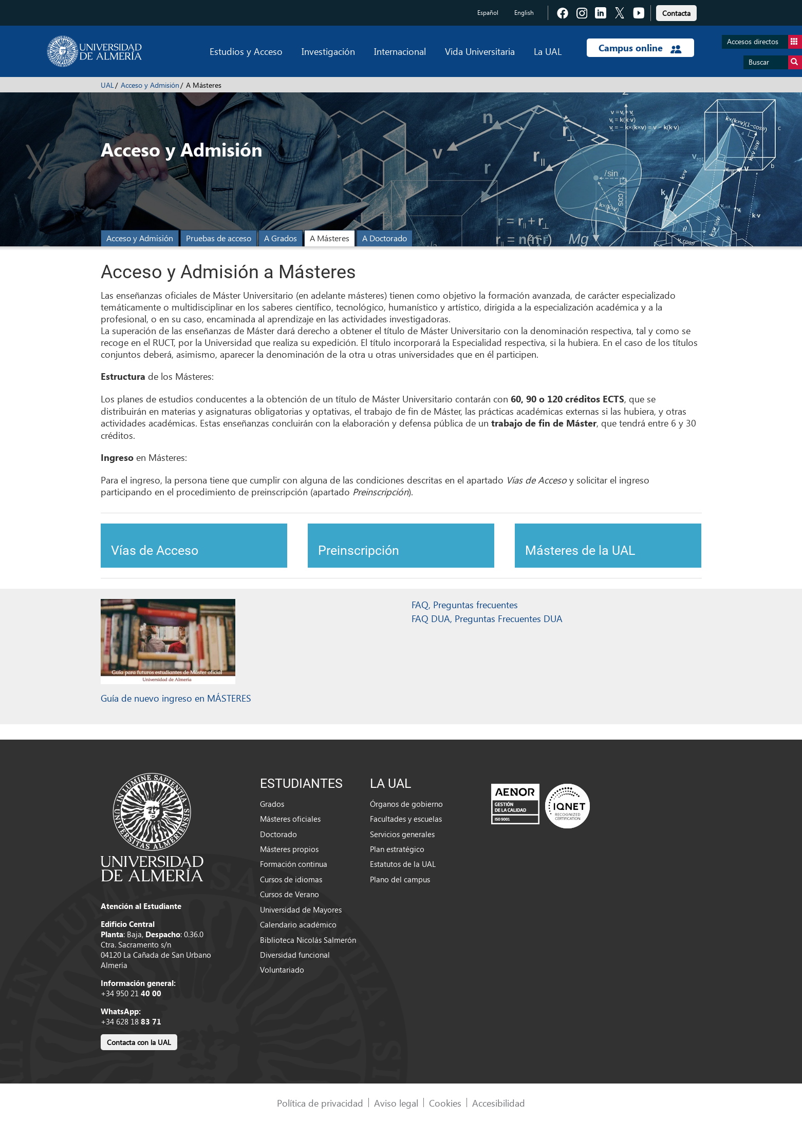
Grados (272, 804)
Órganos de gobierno (406, 804)
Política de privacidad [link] (320, 1102)
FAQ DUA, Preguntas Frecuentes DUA (487, 618)
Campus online (640, 48)
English (524, 12)
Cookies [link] (445, 1102)
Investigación (328, 51)
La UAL (548, 51)
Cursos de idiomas (291, 879)
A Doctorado (384, 238)
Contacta (676, 13)
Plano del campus (400, 879)
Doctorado (278, 834)
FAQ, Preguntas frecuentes (465, 604)
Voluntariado (282, 969)
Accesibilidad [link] (498, 1102)
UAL (107, 85)
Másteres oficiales (290, 819)
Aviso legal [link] (396, 1102)
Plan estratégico (397, 849)
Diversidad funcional (295, 955)
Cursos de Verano (289, 894)
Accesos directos (764, 42)
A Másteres (329, 238)
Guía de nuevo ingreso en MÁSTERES (176, 697)
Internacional (400, 51)
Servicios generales (402, 834)
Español (487, 12)
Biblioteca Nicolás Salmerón (308, 940)
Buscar (775, 62)
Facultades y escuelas (406, 819)
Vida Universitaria (480, 51)
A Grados (280, 238)
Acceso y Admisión (150, 85)
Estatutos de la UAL (403, 864)
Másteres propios (289, 849)
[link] (676, 11)
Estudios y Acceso (246, 51)
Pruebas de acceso (218, 238)
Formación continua (293, 864)
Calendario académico (298, 924)
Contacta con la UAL (139, 1042)
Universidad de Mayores (301, 909)
